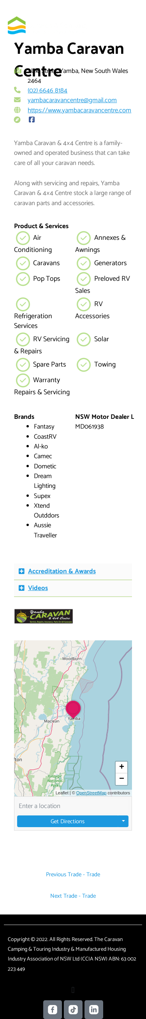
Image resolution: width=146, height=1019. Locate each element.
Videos (38, 588)
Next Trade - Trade (73, 896)
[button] (73, 572)
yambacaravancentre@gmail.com (72, 100)
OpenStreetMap (91, 792)
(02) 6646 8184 (47, 90)
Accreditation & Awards (62, 571)
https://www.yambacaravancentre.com (79, 110)
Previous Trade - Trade (73, 874)
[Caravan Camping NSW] (47, 25)
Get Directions (68, 821)
